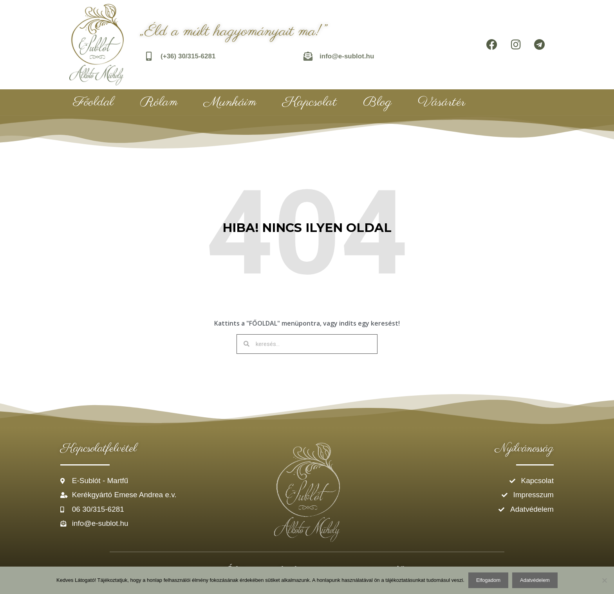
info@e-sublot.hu (347, 56)
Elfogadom (488, 580)
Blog (377, 102)
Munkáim (230, 102)
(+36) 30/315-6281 (188, 56)
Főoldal (93, 102)
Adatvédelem (535, 580)
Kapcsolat (309, 102)
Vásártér (442, 102)
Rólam (159, 102)
